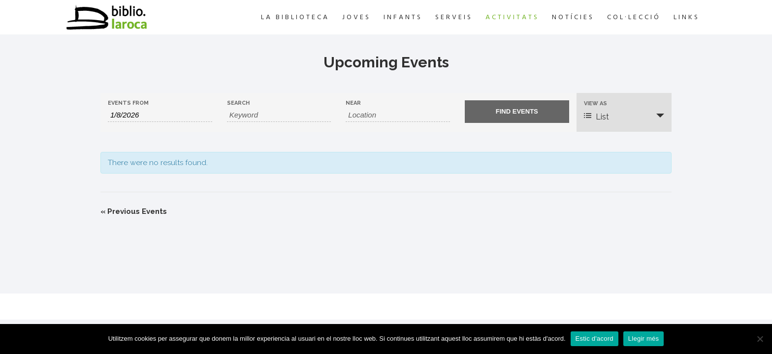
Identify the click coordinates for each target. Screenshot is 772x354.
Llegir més (643, 338)
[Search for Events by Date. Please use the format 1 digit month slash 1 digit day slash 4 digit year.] (160, 115)
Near (353, 103)
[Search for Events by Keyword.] (279, 115)
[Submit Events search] (517, 111)
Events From (128, 103)
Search (238, 103)
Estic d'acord (594, 338)
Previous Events (133, 211)
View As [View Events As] (595, 103)
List (596, 116)
